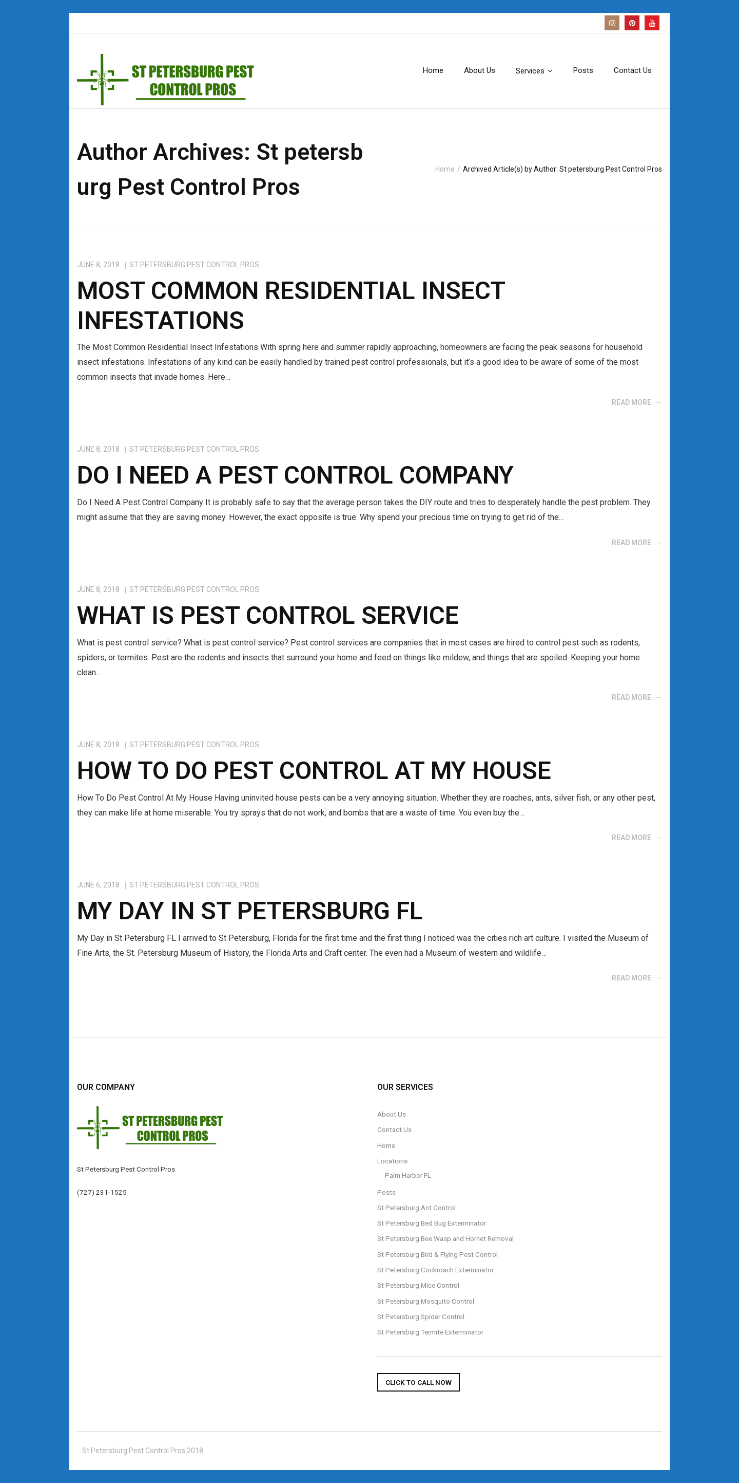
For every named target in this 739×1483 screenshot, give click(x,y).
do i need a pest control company (295, 475)
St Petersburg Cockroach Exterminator (435, 1270)
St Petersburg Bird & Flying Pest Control (437, 1254)
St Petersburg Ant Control (416, 1207)
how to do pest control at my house (314, 770)
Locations (392, 1161)
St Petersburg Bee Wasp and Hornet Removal (445, 1238)
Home (445, 169)
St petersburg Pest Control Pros (194, 265)
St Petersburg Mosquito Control (425, 1301)
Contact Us (394, 1129)
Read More (631, 402)
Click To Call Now (418, 1382)
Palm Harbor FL (408, 1175)
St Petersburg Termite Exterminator (430, 1332)
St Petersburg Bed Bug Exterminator (431, 1223)
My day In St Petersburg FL (250, 910)
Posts (386, 1192)
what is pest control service (268, 615)
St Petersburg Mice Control (418, 1285)
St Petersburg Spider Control (420, 1316)
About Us (391, 1114)
